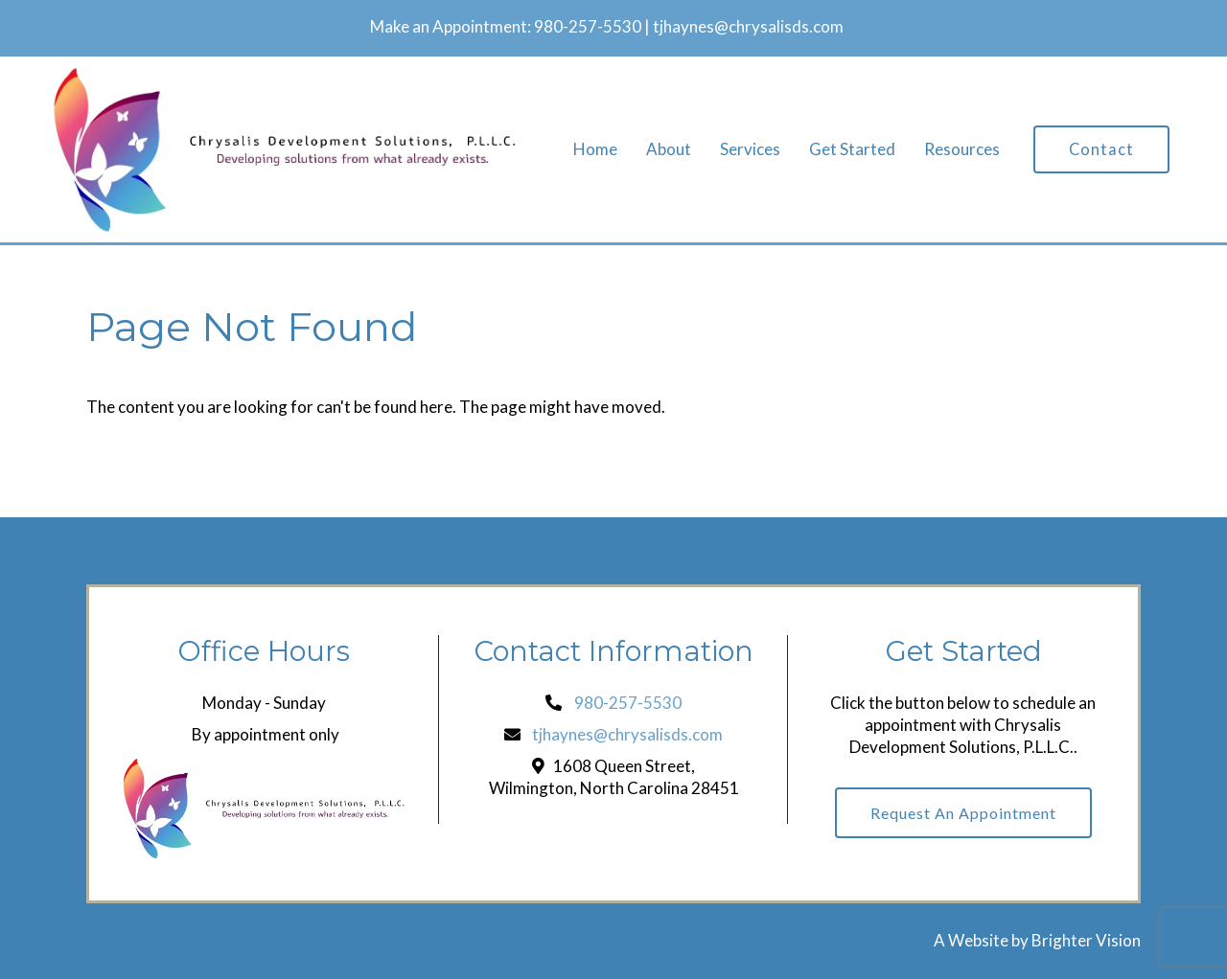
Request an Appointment (963, 813)
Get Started (852, 149)
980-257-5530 (587, 26)
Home (595, 149)
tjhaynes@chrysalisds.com (748, 26)
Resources (962, 149)
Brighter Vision (1086, 940)
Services (750, 149)
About (668, 149)
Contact (1101, 149)
